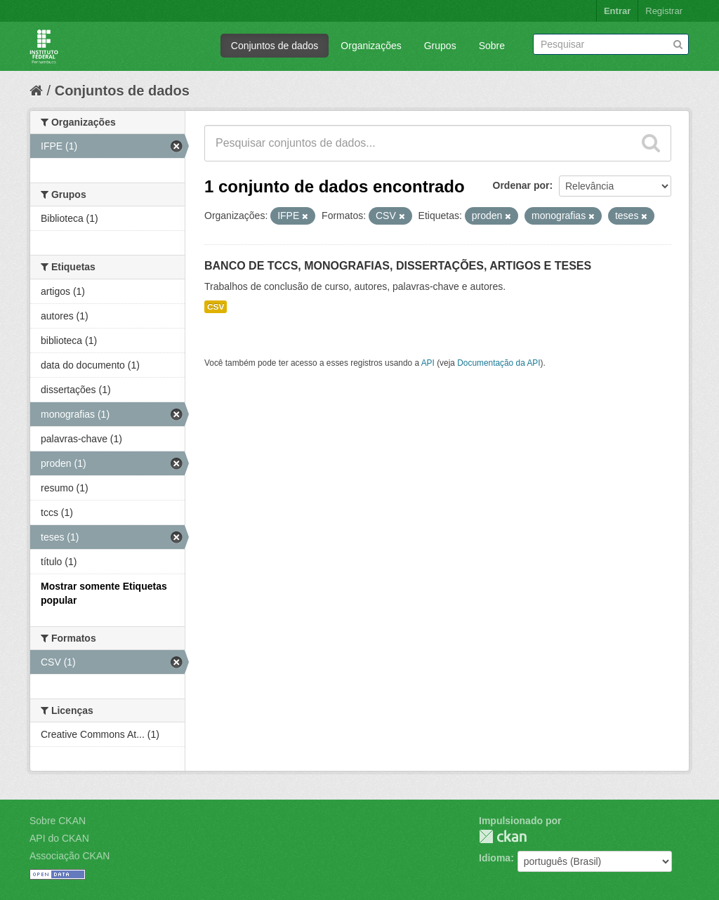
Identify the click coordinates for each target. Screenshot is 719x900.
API (428, 363)
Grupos (440, 45)
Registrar (663, 11)
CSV (215, 307)
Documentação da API (498, 363)
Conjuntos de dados (275, 45)
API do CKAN (59, 838)
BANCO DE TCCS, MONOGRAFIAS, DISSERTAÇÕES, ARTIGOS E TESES (397, 266)
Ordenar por (521, 185)
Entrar (617, 11)
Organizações (371, 45)
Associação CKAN (69, 855)
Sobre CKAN (57, 820)
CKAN (503, 836)
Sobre (492, 45)
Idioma (494, 857)
